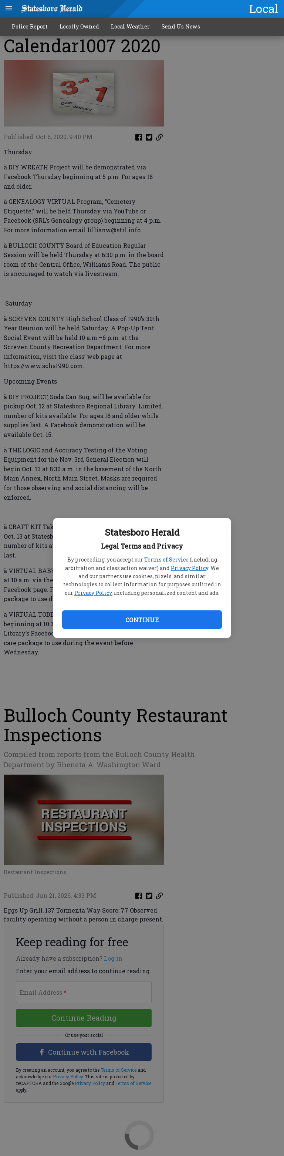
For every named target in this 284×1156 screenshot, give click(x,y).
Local (263, 8)
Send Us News (181, 26)
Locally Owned (79, 26)
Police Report (30, 26)
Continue (142, 620)
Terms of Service (166, 559)
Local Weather (130, 26)
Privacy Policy (189, 568)
